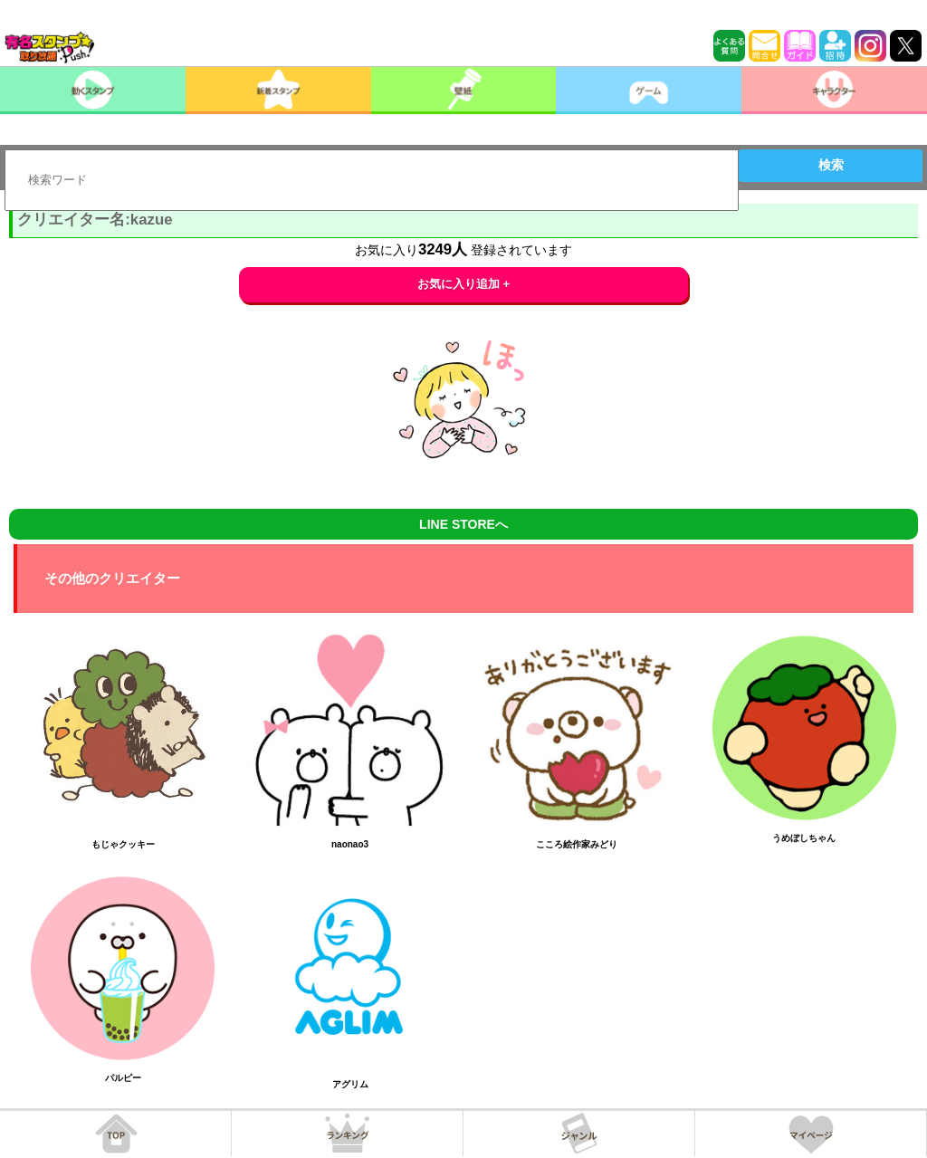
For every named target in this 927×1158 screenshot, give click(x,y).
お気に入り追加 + (464, 284)
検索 (831, 165)
